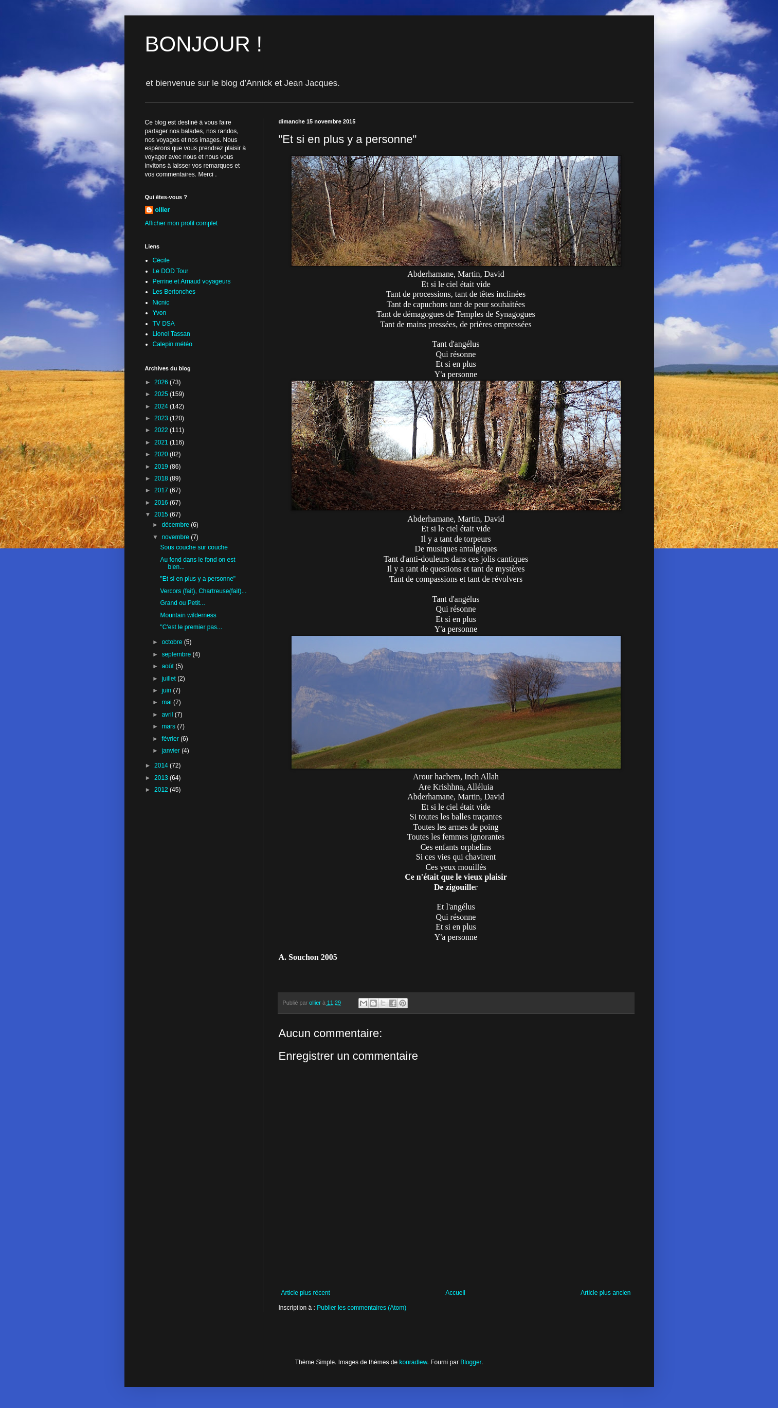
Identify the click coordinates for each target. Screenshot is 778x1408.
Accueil (455, 1292)
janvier (171, 750)
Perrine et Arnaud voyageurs (192, 281)
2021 (162, 442)
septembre (176, 654)
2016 (162, 502)
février (170, 738)
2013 (162, 777)
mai (167, 702)
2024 (162, 406)
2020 (162, 454)
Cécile (161, 260)
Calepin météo (172, 344)
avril (167, 714)
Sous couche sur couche (193, 547)
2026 (162, 382)
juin (167, 690)
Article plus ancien (605, 1292)
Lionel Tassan (171, 333)
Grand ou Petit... (182, 603)
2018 (162, 478)
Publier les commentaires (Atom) (361, 1307)
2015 (162, 514)
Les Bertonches (174, 291)
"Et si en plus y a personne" (198, 578)
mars (169, 726)
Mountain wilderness (188, 615)
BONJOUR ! (204, 44)
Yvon (160, 312)
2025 (162, 394)
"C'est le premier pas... (191, 627)
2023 (162, 418)
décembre (176, 524)
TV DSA (164, 323)
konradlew (413, 1362)
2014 (162, 765)
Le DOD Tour (171, 271)
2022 (162, 430)
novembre (176, 537)
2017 (162, 490)
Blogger (470, 1362)
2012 (162, 789)
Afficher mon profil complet (181, 223)
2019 (162, 466)
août (168, 666)
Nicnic (161, 302)
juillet (169, 678)
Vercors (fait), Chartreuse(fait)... (203, 591)
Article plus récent (305, 1292)
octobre (172, 642)
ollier (162, 209)
